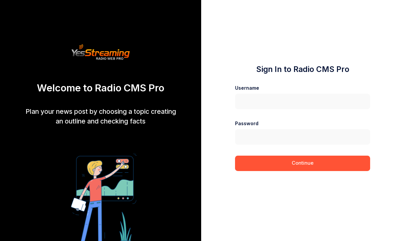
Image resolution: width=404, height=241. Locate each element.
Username (247, 88)
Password (246, 123)
